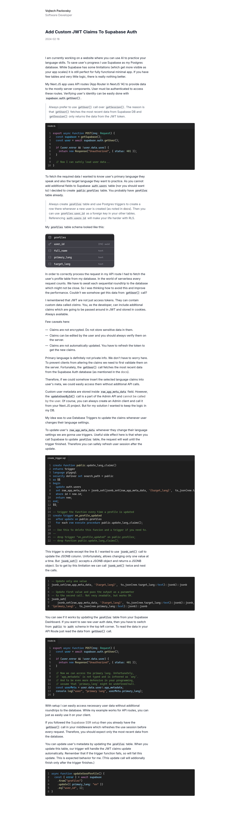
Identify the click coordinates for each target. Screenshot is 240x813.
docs (126, 209)
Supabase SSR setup (85, 722)
